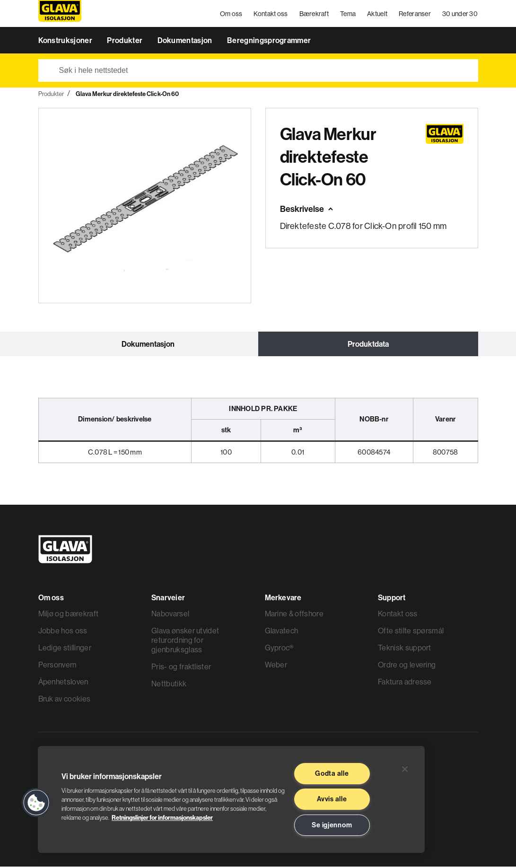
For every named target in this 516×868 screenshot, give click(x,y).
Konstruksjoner (66, 41)
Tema (348, 14)
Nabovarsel (170, 615)
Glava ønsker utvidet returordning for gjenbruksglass (185, 641)
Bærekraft (314, 14)
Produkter (125, 41)
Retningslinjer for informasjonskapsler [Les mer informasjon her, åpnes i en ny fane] (162, 817)
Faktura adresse (405, 683)
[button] (36, 803)
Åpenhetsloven (63, 683)
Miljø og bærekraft (68, 615)
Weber (276, 666)
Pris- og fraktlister (181, 668)
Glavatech (281, 632)
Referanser (415, 14)
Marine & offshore (294, 615)
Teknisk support (404, 649)
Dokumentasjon (185, 41)
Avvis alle (332, 799)
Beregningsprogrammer (269, 41)
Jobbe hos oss (62, 632)
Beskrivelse (302, 210)
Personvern (57, 666)
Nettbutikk (168, 685)
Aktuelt (377, 14)
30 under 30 (460, 14)
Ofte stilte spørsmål (411, 632)
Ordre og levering (407, 666)
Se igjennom (332, 825)
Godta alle (332, 773)
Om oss (231, 14)
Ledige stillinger (64, 649)
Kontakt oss (271, 14)
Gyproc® (279, 649)
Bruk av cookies (64, 700)
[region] (231, 799)
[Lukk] (404, 769)
